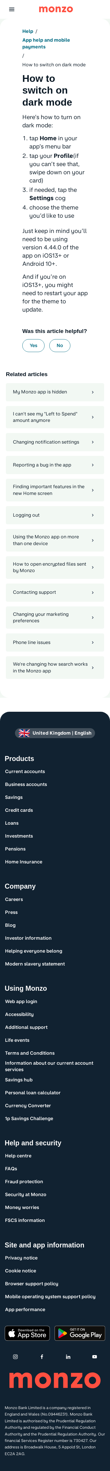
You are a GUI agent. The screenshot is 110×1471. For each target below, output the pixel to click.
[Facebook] (41, 1356)
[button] (12, 9)
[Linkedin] (68, 1356)
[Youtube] (94, 1356)
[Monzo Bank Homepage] (56, 9)
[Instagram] (15, 1356)
